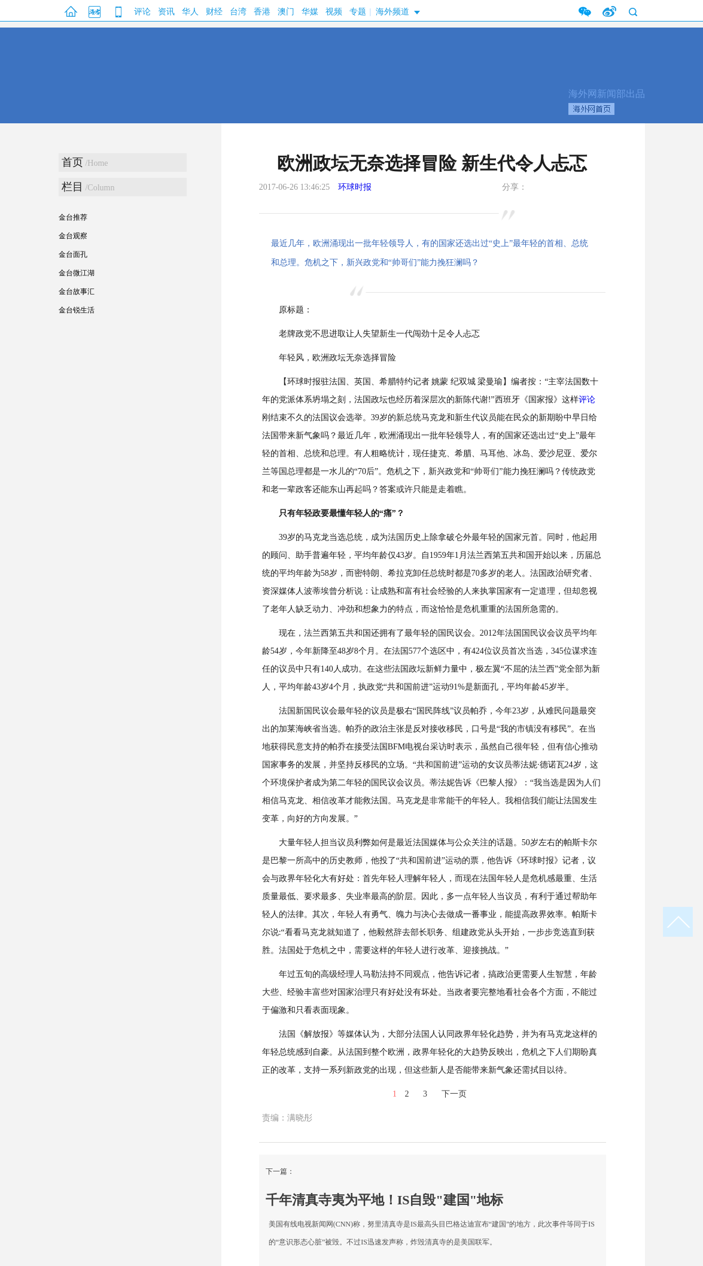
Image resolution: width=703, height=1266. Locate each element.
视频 (333, 11)
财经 (214, 11)
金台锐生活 (77, 310)
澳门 (286, 11)
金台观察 (73, 236)
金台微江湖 (77, 273)
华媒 (310, 11)
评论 (142, 11)
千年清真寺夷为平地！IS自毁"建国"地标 (384, 1199)
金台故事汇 (77, 291)
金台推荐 (73, 217)
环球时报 (355, 187)
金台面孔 (73, 254)
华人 (190, 11)
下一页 (454, 1093)
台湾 (238, 11)
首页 (72, 162)
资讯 (166, 11)
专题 (357, 11)
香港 (262, 11)
